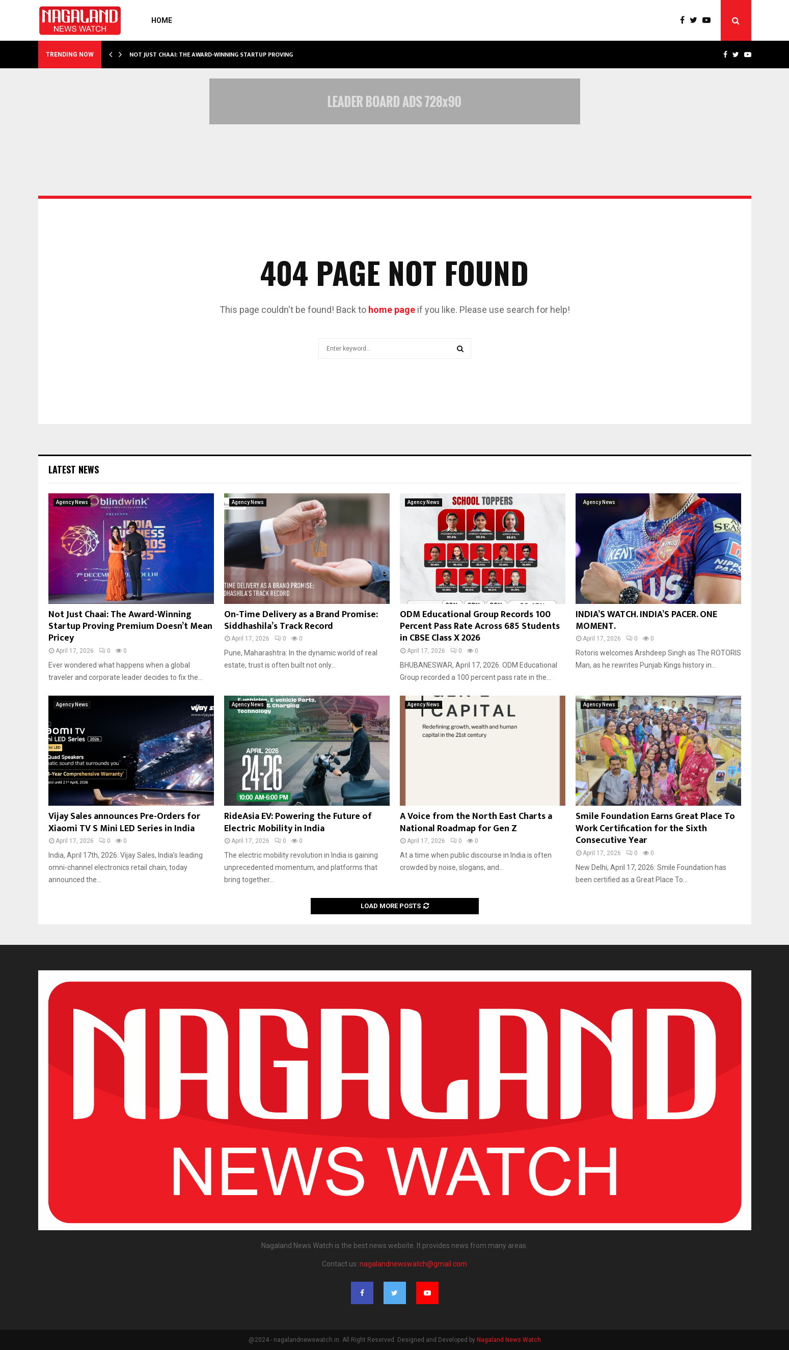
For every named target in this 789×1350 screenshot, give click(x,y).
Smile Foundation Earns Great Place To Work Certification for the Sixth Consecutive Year (655, 828)
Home (161, 20)
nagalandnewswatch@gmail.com (413, 1264)
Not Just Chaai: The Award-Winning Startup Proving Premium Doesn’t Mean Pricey (130, 626)
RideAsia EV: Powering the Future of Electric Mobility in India (298, 822)
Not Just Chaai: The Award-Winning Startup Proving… (213, 54)
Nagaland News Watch (509, 1339)
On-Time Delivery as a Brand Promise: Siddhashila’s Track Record (301, 620)
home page (391, 309)
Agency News (72, 502)
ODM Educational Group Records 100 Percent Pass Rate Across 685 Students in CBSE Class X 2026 (480, 626)
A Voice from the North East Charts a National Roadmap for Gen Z (476, 822)
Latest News (73, 469)
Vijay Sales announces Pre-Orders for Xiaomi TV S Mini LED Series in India (124, 822)
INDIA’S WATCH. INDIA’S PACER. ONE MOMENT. (646, 620)
